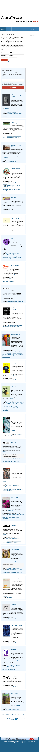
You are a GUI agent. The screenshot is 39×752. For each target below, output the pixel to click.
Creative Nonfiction (12, 161)
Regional (7, 409)
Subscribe (35, 21)
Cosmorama (14, 649)
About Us (33, 741)
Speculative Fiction (6, 357)
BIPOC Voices (19, 254)
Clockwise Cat (15, 197)
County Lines (14, 693)
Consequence (14, 497)
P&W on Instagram (37, 24)
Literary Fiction (8, 189)
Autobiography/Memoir (11, 185)
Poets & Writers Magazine (32, 29)
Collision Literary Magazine (15, 308)
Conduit (13, 417)
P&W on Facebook (34, 24)
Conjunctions (14, 468)
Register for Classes (20, 28)
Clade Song (14, 123)
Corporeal (13, 604)
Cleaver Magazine (15, 168)
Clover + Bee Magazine (17, 218)
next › (14, 716)
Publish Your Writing (2, 29)
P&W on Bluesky (36, 24)
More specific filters (6, 61)
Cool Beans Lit (15, 549)
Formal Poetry (8, 188)
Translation (14, 112)
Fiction (9, 112)
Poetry (7, 112)
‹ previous (7, 714)
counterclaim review (16, 676)
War (22, 301)
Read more (7, 108)
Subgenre (12, 52)
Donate (17, 21)
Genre (2, 52)
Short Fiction (19, 114)
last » (17, 716)
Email (3, 78)
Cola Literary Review (15, 265)
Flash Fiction (9, 113)
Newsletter (22, 21)
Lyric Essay (14, 189)
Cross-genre (9, 186)
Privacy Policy (22, 742)
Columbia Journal (15, 364)
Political (19, 301)
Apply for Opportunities (26, 28)
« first (3, 714)
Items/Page (11, 55)
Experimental (9, 136)
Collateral (13, 288)
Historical (15, 405)
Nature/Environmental (9, 137)
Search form (37, 15)
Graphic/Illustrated (15, 188)
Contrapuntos (14, 525)
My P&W (27, 21)
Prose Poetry (16, 137)
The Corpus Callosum (16, 625)
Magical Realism (20, 668)
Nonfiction (12, 301)
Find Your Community (14, 28)
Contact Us (16, 742)
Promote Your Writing (8, 28)
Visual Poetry (20, 212)
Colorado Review (15, 334)
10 (23, 714)
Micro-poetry (18, 189)
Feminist (4, 257)
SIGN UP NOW (13, 87)
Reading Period (3, 55)
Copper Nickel (15, 579)
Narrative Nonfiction (9, 114)
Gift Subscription (11, 741)
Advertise (17, 741)
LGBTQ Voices (15, 113)
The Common (14, 386)
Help (29, 741)
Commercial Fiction (11, 665)
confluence (14, 442)
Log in (31, 21)
